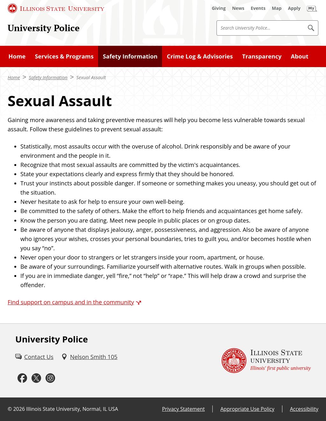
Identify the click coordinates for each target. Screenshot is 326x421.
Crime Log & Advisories (200, 56)
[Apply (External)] (294, 8)
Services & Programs (64, 56)
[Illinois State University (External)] (56, 8)
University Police (44, 28)
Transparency (262, 56)
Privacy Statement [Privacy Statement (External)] (183, 408)
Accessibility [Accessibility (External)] (304, 408)
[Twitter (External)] (36, 378)
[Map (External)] (277, 8)
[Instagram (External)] (50, 378)
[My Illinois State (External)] (312, 8)
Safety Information (130, 56)
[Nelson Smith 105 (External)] (89, 357)
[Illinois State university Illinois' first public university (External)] (266, 361)
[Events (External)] (258, 8)
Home (17, 56)
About (299, 56)
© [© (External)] (10, 408)
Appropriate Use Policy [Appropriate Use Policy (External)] (247, 408)
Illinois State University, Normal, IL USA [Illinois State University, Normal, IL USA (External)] (72, 408)
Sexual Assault (91, 77)
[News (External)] (238, 8)
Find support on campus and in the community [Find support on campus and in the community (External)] (71, 302)
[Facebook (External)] (22, 378)
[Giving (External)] (218, 8)
